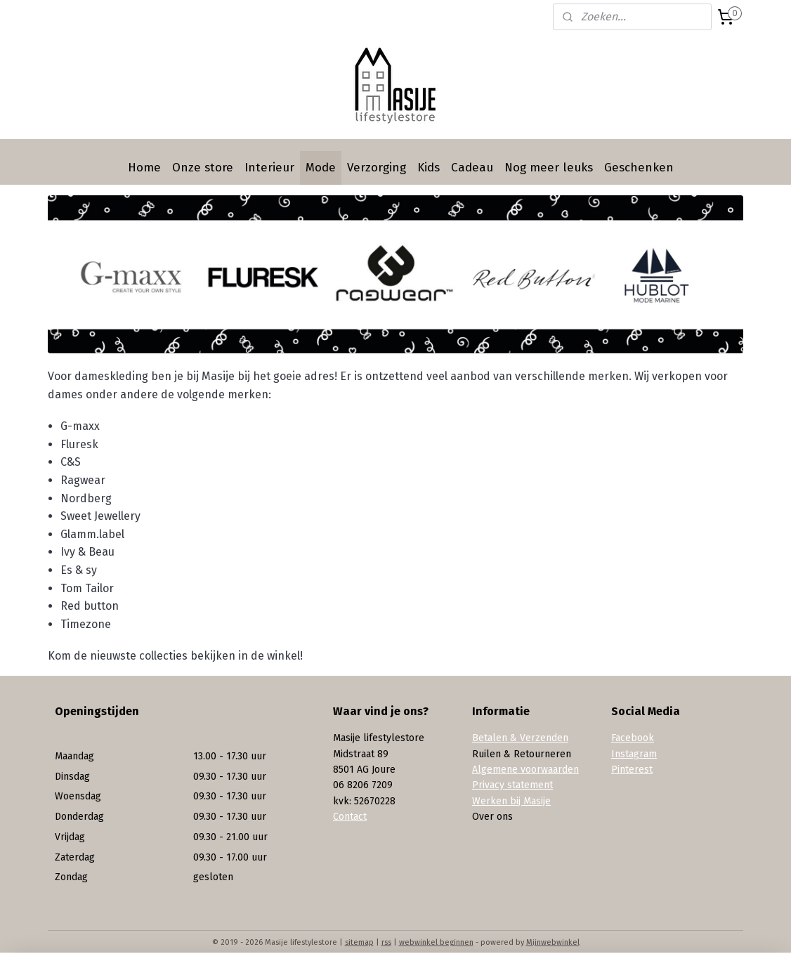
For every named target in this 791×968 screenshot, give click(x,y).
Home (144, 167)
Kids (428, 167)
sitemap (359, 942)
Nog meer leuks (548, 167)
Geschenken (639, 167)
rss (386, 942)
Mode (321, 167)
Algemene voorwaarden (525, 770)
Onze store (202, 167)
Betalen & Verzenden (520, 738)
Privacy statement (512, 785)
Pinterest (632, 770)
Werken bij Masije (511, 801)
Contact (350, 817)
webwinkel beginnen (436, 942)
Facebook (632, 738)
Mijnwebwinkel (553, 942)
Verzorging (376, 167)
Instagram (634, 754)
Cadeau (472, 167)
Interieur (269, 167)
